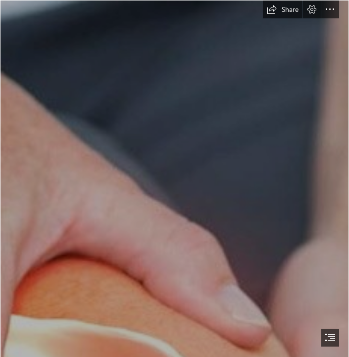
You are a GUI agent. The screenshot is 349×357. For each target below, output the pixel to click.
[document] (174, 178)
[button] (282, 9)
